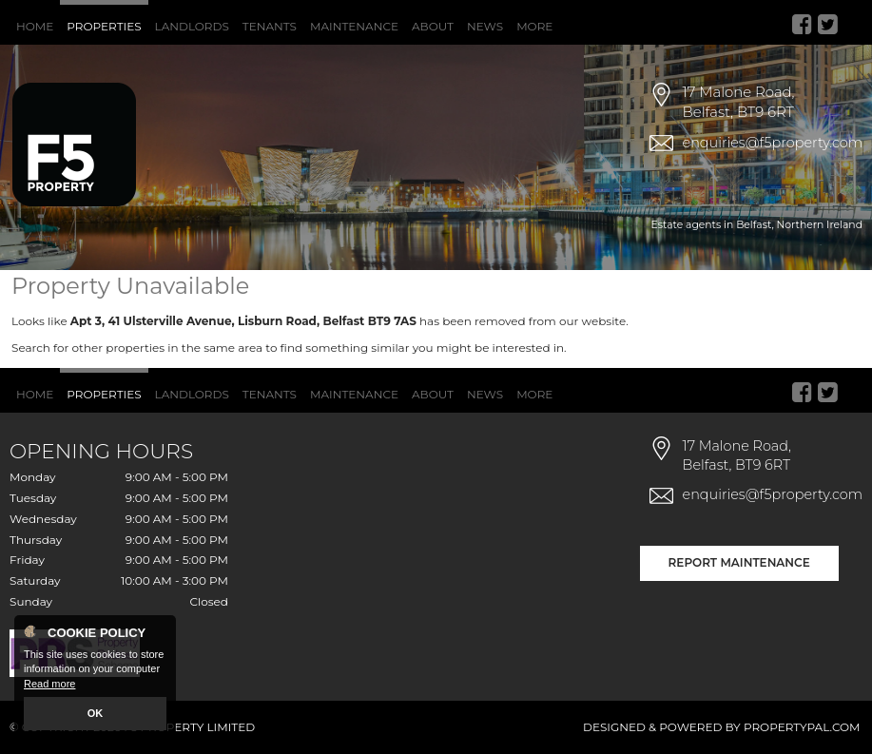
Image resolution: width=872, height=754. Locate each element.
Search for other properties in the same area (136, 347)
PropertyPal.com (802, 727)
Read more (49, 683)
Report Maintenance (739, 562)
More (534, 26)
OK (95, 713)
